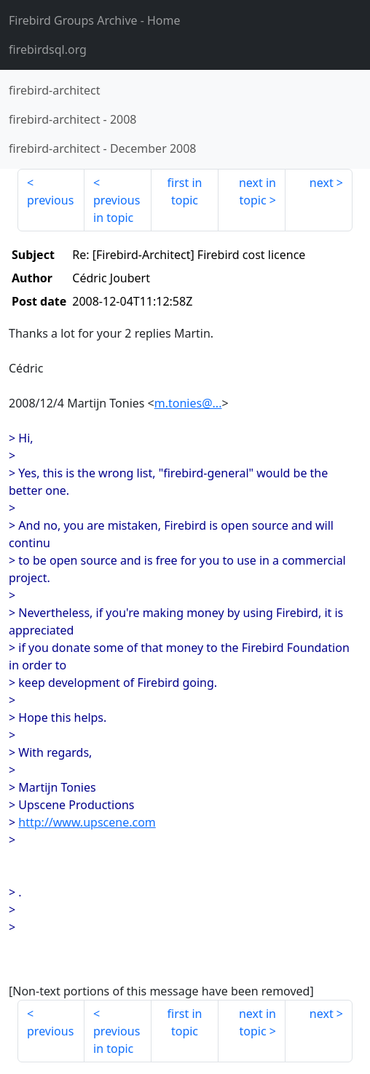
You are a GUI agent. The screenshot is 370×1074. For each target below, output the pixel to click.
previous (50, 200)
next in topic (257, 191)
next (322, 183)
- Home (95, 20)
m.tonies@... (188, 403)
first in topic (185, 191)
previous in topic (116, 209)
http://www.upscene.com (86, 822)
